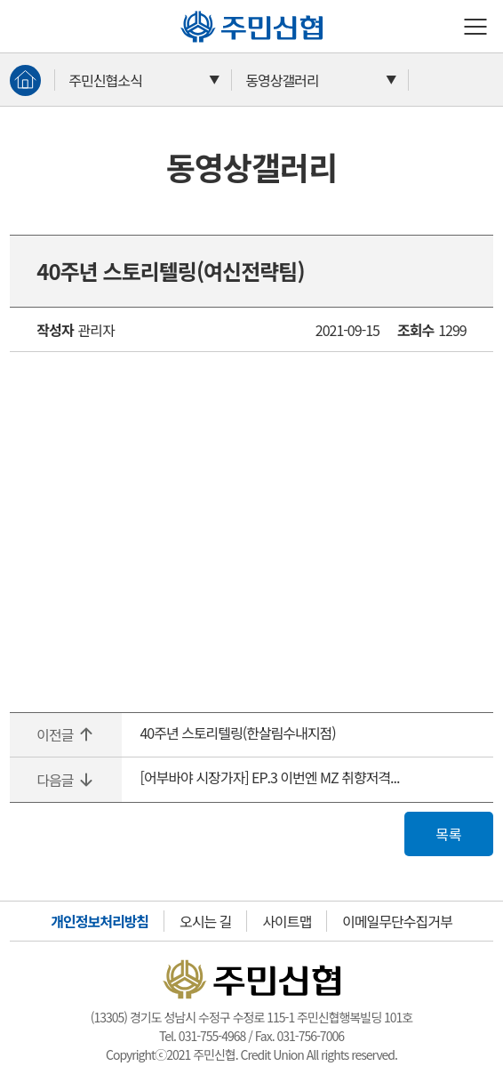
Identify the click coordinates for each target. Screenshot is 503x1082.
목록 (448, 834)
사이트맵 (286, 921)
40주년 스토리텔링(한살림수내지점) (237, 732)
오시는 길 (205, 921)
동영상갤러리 (281, 80)
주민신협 (187, 10)
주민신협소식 (104, 80)
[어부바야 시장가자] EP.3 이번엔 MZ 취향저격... (269, 777)
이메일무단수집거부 (396, 921)
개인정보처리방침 (99, 921)
